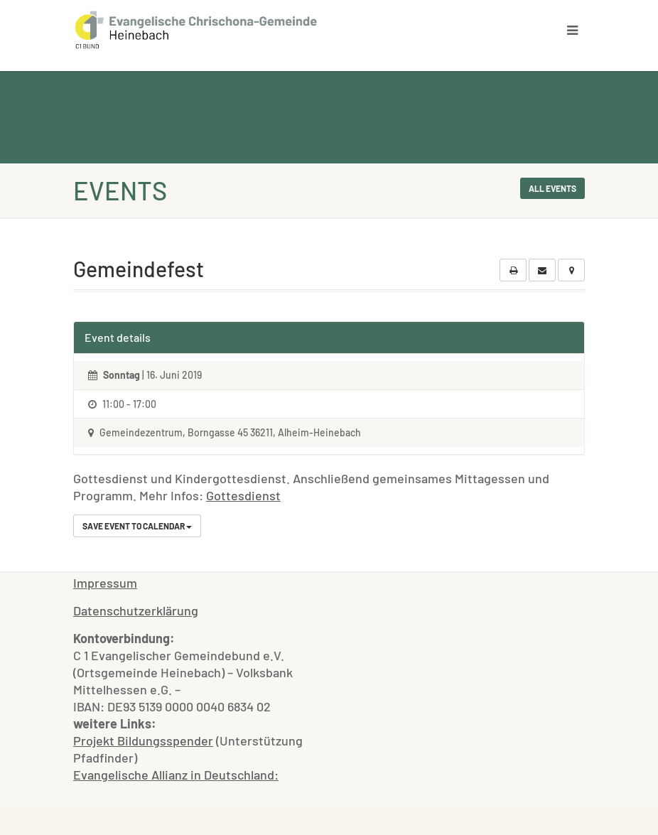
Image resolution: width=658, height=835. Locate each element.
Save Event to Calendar (137, 526)
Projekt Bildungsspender (143, 740)
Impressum (105, 583)
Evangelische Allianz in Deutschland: (176, 774)
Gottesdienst (243, 495)
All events (552, 188)
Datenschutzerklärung (135, 610)
